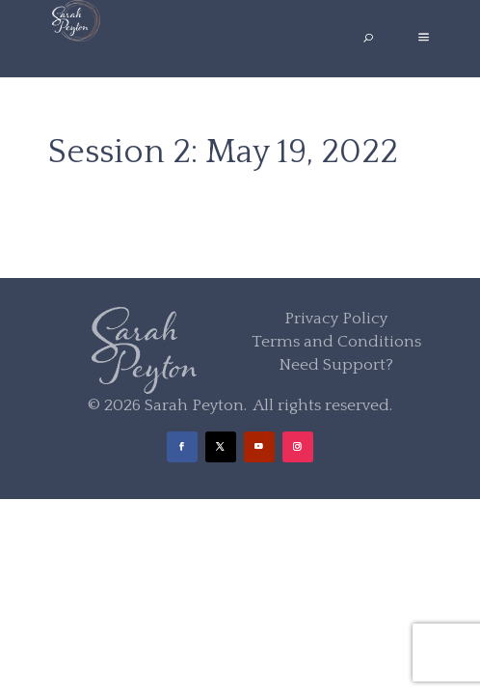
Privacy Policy (335, 318)
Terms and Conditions (336, 341)
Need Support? (336, 365)
